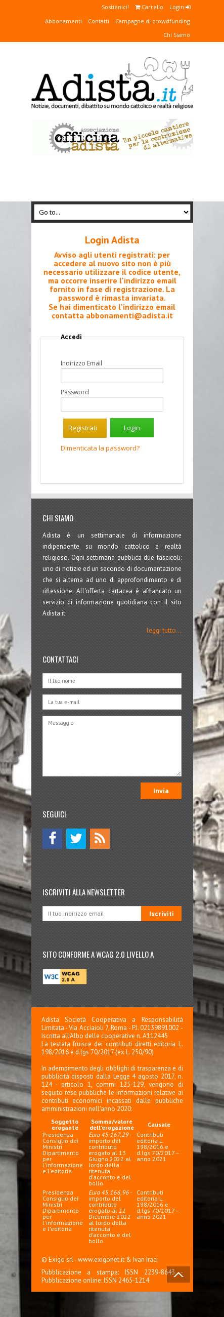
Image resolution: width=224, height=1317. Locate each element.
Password (75, 392)
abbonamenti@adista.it (129, 315)
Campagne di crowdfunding (152, 21)
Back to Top (178, 1274)
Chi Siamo (176, 34)
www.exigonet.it (101, 1259)
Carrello (149, 7)
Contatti (98, 21)
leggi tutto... (164, 630)
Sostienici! (115, 7)
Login (179, 7)
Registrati (82, 427)
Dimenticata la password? (100, 447)
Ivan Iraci (145, 1259)
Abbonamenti (63, 21)
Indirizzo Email (81, 363)
